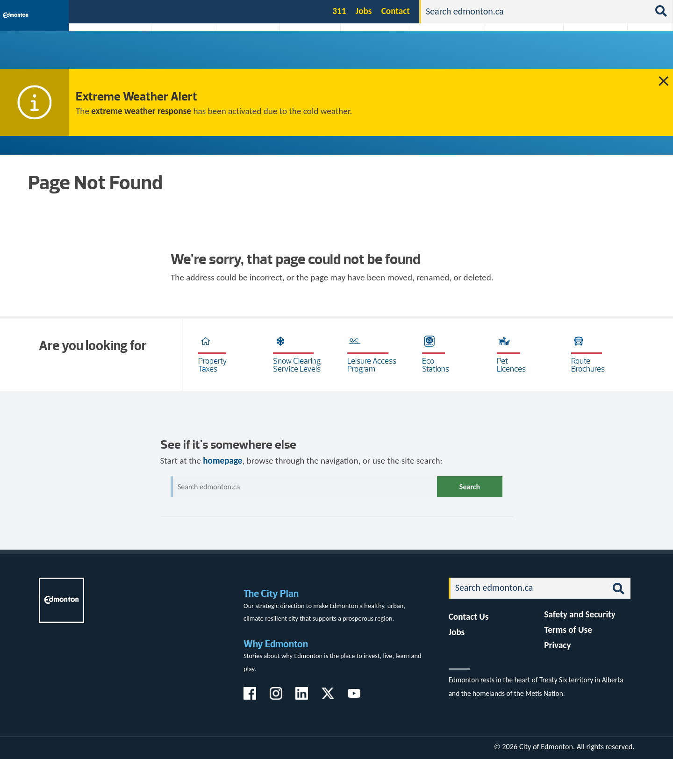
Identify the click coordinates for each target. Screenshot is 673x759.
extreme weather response (141, 111)
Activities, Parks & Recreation (105, 52)
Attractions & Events (180, 52)
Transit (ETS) (647, 52)
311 (339, 11)
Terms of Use (568, 629)
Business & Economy (242, 52)
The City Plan (271, 593)
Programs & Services (590, 52)
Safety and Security (580, 614)
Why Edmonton (275, 644)
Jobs (364, 11)
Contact (395, 11)
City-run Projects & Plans (378, 52)
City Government (308, 52)
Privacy (557, 645)
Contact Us (469, 616)
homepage (222, 460)
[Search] (535, 11)
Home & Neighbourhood (517, 52)
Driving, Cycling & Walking (447, 52)
